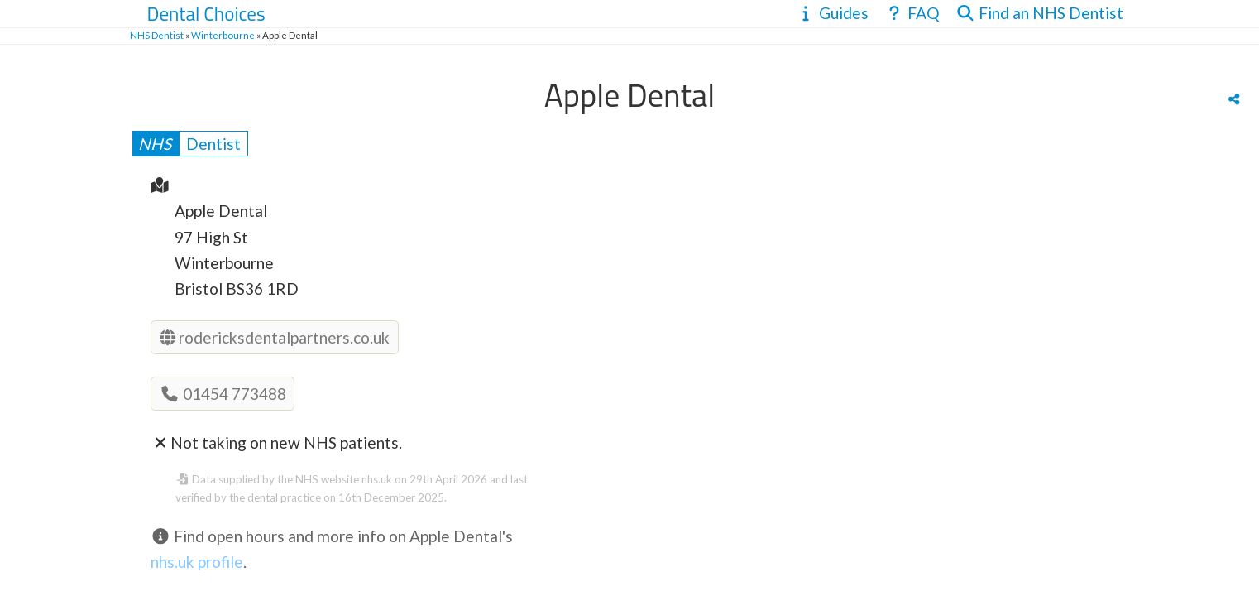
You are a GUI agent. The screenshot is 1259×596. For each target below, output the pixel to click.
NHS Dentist (157, 35)
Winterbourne (223, 35)
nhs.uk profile (197, 561)
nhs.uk (376, 479)
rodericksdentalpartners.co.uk (275, 337)
